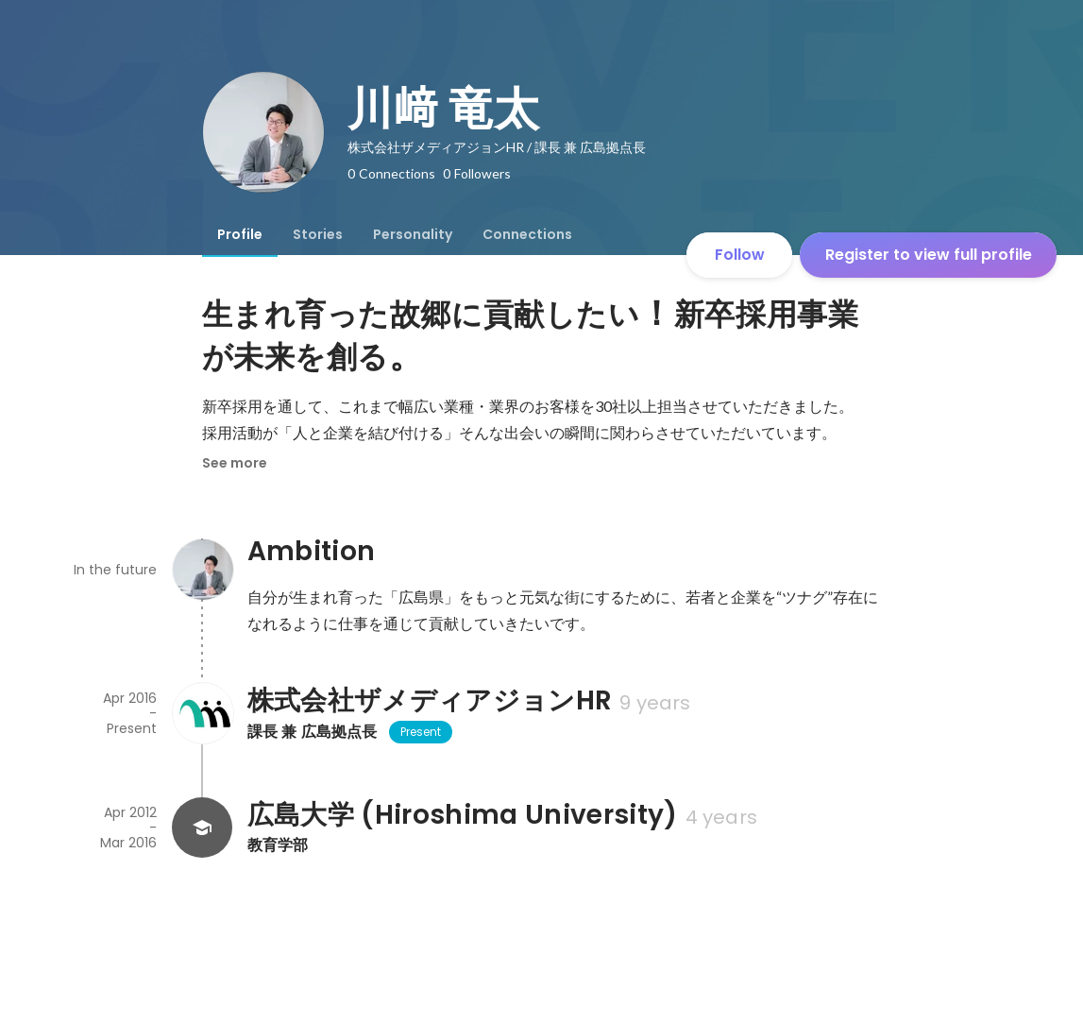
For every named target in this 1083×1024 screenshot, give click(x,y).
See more (234, 462)
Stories (318, 234)
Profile (239, 234)
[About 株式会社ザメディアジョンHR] (202, 713)
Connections (527, 234)
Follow (740, 254)
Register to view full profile (928, 254)
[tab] (240, 234)
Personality (412, 234)
